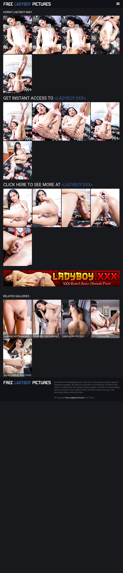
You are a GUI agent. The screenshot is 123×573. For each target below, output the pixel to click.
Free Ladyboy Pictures (74, 398)
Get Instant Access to (44, 98)
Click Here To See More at (48, 184)
